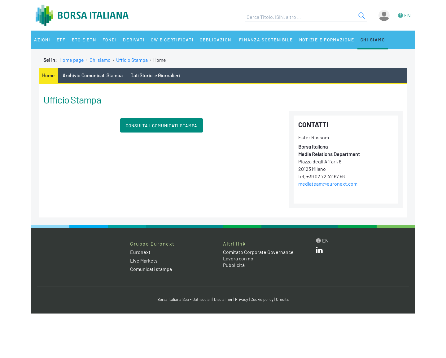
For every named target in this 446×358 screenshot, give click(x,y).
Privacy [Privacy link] (241, 299)
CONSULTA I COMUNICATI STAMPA (161, 125)
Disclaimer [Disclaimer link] (223, 299)
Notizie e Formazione (326, 39)
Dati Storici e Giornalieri (155, 75)
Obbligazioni (216, 39)
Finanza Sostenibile (266, 39)
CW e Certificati (172, 39)
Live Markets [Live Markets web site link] (144, 260)
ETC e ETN (84, 39)
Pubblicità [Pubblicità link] (234, 265)
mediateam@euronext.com (327, 184)
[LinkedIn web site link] (319, 251)
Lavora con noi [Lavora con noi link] (239, 258)
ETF (61, 39)
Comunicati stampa (151, 269)
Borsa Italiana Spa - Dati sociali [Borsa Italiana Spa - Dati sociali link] (184, 299)
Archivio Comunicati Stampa (93, 75)
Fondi (110, 39)
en (407, 15)
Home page (71, 60)
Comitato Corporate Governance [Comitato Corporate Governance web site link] (258, 252)
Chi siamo (373, 39)
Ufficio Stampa (132, 60)
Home (48, 75)
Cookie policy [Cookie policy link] (262, 299)
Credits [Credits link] (282, 299)
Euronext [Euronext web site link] (140, 252)
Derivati (134, 39)
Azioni (42, 39)
